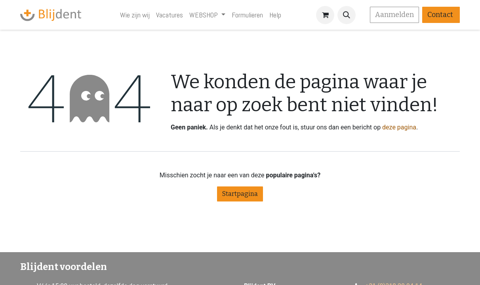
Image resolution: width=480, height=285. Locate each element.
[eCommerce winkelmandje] (325, 15)
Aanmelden (394, 14)
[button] (346, 15)
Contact (441, 14)
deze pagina (399, 127)
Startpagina (240, 194)
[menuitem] (135, 14)
